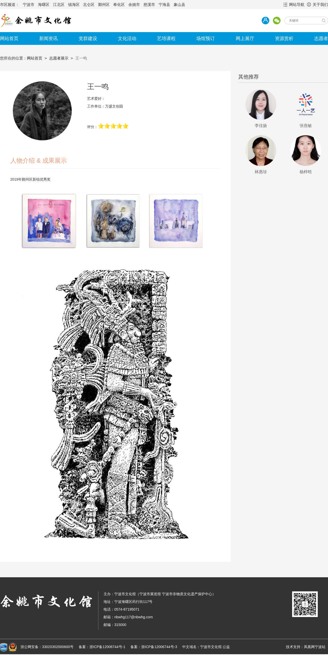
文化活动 (127, 38)
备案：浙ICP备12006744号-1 (102, 647)
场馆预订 (205, 38)
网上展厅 (245, 38)
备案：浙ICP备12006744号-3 (153, 647)
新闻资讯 (48, 38)
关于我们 (320, 4)
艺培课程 (166, 38)
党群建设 (88, 38)
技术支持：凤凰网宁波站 (305, 647)
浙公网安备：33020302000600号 (47, 647)
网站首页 (9, 38)
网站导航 (296, 4)
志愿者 (321, 38)
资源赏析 (284, 38)
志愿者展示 (58, 58)
